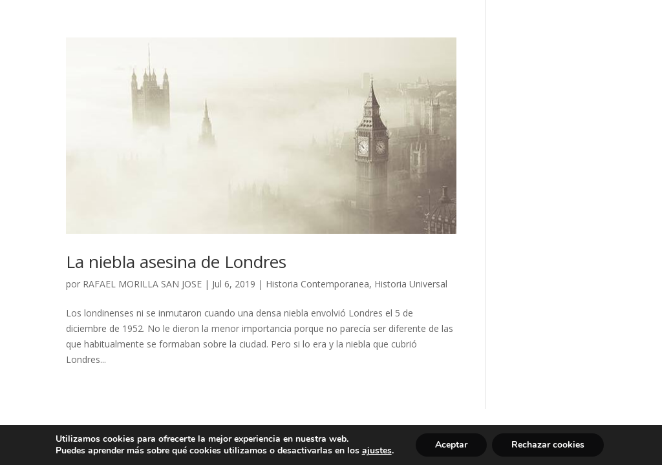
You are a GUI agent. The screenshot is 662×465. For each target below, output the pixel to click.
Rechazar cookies (547, 445)
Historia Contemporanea (317, 284)
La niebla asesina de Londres (176, 261)
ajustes (377, 451)
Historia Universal (410, 284)
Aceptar (451, 445)
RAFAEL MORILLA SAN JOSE (142, 284)
